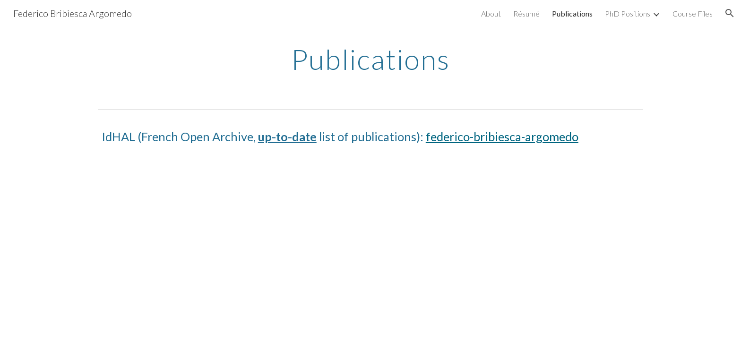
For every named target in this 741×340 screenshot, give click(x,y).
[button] (729, 13)
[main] (370, 59)
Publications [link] (572, 13)
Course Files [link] (692, 13)
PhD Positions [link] (627, 13)
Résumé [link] (526, 13)
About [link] (491, 13)
